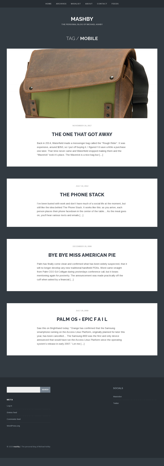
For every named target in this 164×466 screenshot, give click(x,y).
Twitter (116, 411)
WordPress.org (13, 434)
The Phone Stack (82, 194)
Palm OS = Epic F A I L (82, 327)
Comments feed (13, 427)
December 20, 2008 (82, 246)
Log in (9, 414)
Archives (61, 4)
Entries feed (12, 420)
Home (48, 4)
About (89, 4)
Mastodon (117, 405)
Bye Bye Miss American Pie (82, 258)
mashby (82, 18)
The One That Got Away (82, 134)
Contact (102, 4)
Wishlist (76, 4)
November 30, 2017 (82, 125)
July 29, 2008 (82, 319)
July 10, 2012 (82, 186)
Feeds (115, 4)
